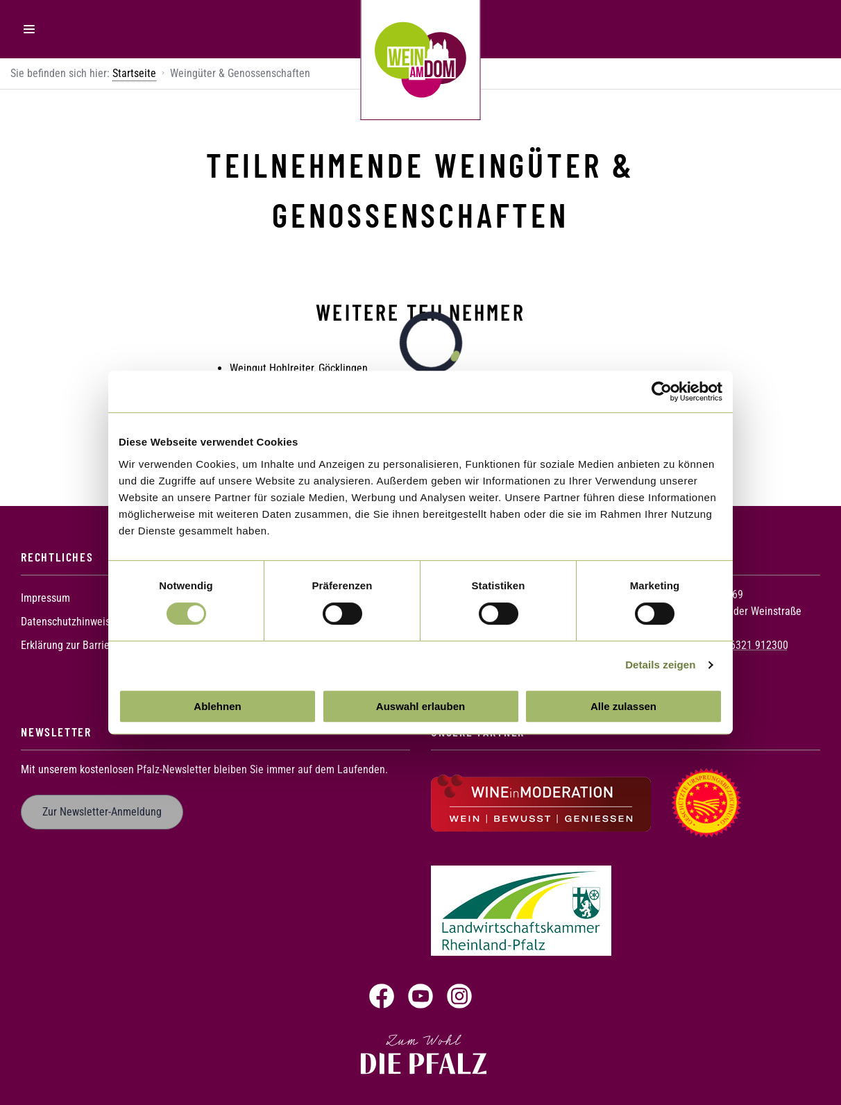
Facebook (381, 996)
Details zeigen (660, 664)
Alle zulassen (623, 706)
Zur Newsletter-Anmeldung (102, 811)
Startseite (134, 73)
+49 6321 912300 (749, 644)
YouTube (420, 996)
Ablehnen (217, 706)
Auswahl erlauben (420, 706)
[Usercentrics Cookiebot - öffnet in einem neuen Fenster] (661, 391)
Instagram (459, 996)
